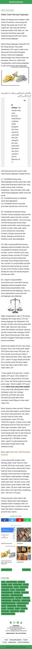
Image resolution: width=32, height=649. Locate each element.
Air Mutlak (21, 581)
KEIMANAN (17, 592)
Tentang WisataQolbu (16, 640)
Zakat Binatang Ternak (8, 613)
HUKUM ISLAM (5, 589)
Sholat (4, 608)
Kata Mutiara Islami (7, 592)
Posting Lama (26, 569)
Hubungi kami (12, 642)
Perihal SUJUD (26, 600)
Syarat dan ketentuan (23, 642)
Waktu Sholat (14, 611)
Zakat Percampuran (6, 543)
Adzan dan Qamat (11, 581)
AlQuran (4, 584)
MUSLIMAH (18, 597)
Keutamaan (25, 592)
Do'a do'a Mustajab (7, 587)
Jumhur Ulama (20, 589)
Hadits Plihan (23, 587)
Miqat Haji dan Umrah (8, 597)
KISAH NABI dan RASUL (16, 595)
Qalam (3, 605)
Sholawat (10, 608)
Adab (3, 581)
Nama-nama (26, 597)
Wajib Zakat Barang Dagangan (6, 562)
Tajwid (17, 608)
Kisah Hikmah (5, 595)
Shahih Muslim (21, 605)
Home (6, 640)
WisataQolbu (16, 2)
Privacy (5, 642)
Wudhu (22, 611)
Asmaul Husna (17, 584)
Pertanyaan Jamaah (22, 603)
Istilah (12, 589)
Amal (10, 584)
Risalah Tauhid (12, 605)
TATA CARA (24, 608)
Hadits (16, 587)
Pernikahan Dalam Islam (8, 603)
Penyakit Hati (16, 600)
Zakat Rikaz (20, 543)
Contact (25, 640)
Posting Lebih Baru (6, 569)
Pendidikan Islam (6, 600)
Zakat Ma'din (20, 562)
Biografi (25, 584)
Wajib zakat (5, 611)
